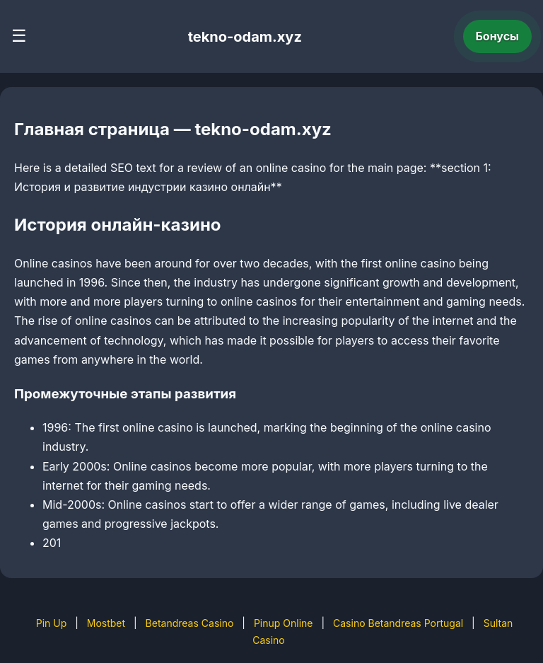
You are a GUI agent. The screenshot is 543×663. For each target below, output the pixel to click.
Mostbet (106, 623)
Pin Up (51, 623)
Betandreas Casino (190, 623)
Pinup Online (283, 623)
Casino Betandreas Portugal (398, 623)
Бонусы (498, 36)
